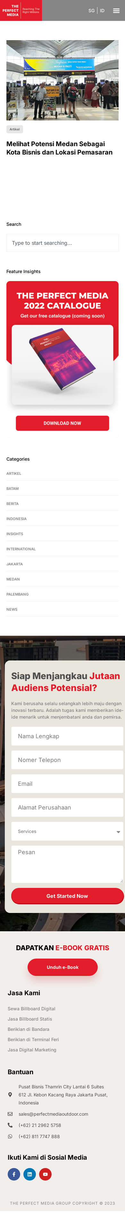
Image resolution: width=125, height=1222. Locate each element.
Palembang (17, 594)
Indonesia (16, 519)
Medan (13, 579)
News (11, 609)
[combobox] (62, 243)
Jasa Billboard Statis (30, 1019)
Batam (12, 488)
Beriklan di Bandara (28, 1029)
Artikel (13, 473)
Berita (12, 503)
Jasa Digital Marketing (32, 1049)
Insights (14, 534)
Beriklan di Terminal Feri (33, 1039)
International (21, 549)
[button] (116, 10)
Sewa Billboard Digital (31, 1008)
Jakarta (14, 564)
